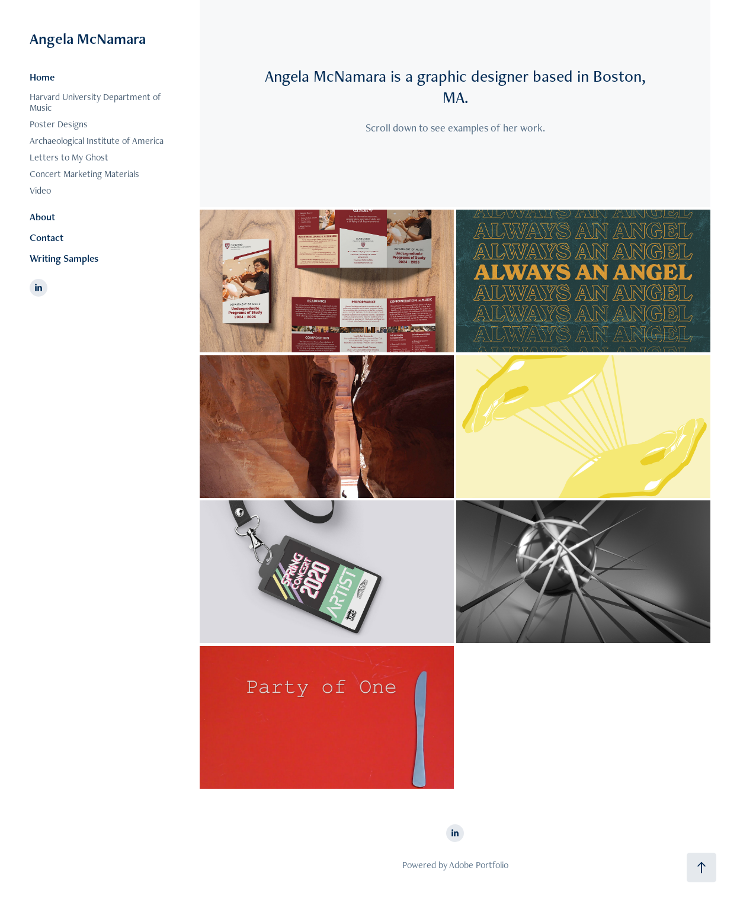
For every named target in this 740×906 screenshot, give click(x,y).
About (42, 216)
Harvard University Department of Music (95, 102)
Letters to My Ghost (69, 157)
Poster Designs (59, 124)
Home (42, 76)
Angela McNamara (88, 38)
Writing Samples (64, 258)
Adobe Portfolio (478, 865)
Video (40, 190)
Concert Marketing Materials (84, 174)
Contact (46, 237)
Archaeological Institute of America (97, 140)
